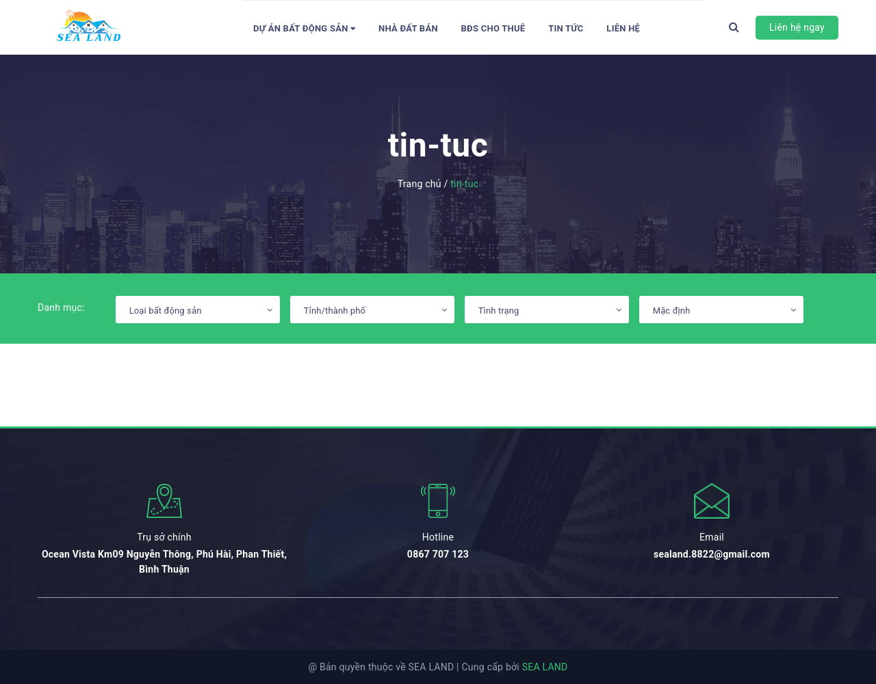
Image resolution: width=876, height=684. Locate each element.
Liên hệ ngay (797, 27)
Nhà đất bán (408, 28)
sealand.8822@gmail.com (712, 554)
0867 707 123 (438, 554)
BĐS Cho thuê (493, 28)
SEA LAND (545, 666)
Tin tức (566, 28)
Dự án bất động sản (304, 28)
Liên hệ (623, 28)
